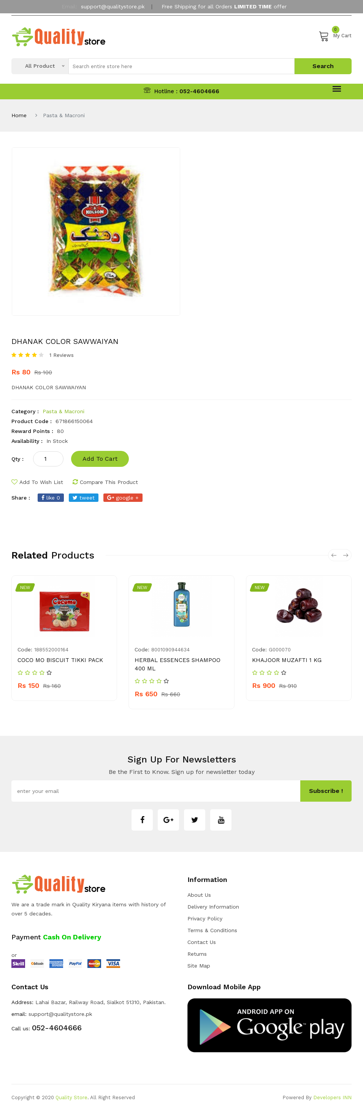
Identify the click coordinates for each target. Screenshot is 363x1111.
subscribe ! (326, 790)
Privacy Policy (204, 918)
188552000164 (51, 650)
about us (199, 895)
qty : (17, 459)
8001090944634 (170, 650)
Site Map (198, 966)
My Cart (335, 35)
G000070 (280, 650)
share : (20, 498)
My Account (182, 24)
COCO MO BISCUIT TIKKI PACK (60, 660)
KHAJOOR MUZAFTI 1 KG (287, 660)
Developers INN (332, 1097)
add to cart (99, 458)
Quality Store (71, 1097)
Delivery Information (213, 907)
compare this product (105, 482)
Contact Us (201, 942)
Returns (197, 954)
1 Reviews (61, 355)
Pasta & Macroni (63, 411)
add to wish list (37, 482)
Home (19, 115)
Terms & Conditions (212, 930)
